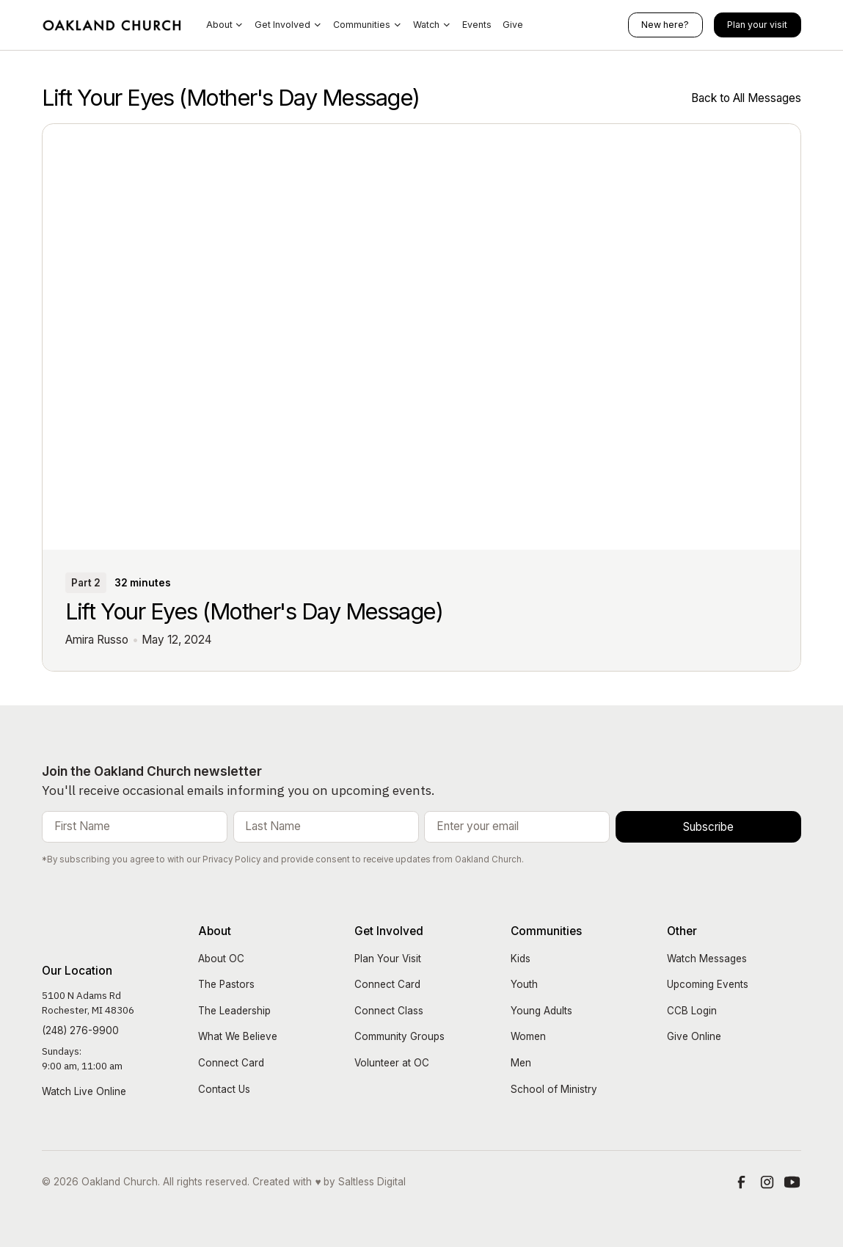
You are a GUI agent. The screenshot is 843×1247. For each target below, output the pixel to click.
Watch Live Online (84, 1091)
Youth (524, 984)
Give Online (694, 1036)
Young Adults (541, 1011)
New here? (665, 24)
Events (477, 24)
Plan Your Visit (387, 958)
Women (528, 1036)
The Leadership (234, 1011)
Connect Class (388, 1011)
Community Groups (399, 1036)
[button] (224, 25)
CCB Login (692, 1011)
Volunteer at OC (391, 1063)
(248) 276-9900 (80, 1030)
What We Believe (237, 1036)
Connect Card (231, 1063)
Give (513, 24)
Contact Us (224, 1089)
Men (521, 1063)
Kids (520, 958)
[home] (112, 25)
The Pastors (226, 984)
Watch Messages (707, 958)
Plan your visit (757, 24)
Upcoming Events (707, 984)
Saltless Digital (372, 1182)
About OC (221, 958)
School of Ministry (554, 1089)
